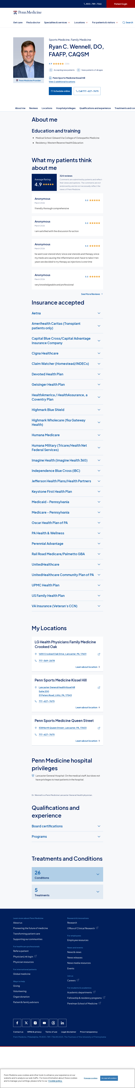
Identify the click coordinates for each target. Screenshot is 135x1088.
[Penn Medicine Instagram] (35, 1023)
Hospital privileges (66, 108)
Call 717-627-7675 (87, 91)
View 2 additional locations (62, 81)
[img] (85, 63)
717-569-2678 (47, 660)
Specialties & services (57, 22)
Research (72, 922)
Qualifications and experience (95, 108)
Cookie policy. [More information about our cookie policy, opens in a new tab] (55, 1081)
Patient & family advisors (26, 1002)
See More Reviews (92, 294)
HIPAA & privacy (34, 1032)
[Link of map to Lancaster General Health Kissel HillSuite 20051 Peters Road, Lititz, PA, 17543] (98, 687)
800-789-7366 (93, 4)
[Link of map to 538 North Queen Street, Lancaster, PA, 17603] (98, 728)
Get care (17, 22)
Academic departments (81, 992)
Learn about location (88, 666)
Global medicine (21, 973)
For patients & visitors (105, 22)
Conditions (42, 874)
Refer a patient (21, 951)
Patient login (120, 3)
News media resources (79, 962)
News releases (74, 957)
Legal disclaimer (68, 1032)
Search (127, 22)
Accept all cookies (109, 1078)
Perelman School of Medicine (84, 1003)
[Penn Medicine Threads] (53, 1023)
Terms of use (51, 1032)
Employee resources (77, 940)
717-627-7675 (47, 701)
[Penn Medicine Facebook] (17, 1023)
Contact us (18, 1032)
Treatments (42, 891)
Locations (81, 22)
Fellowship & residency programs (86, 997)
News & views (74, 952)
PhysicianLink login (25, 956)
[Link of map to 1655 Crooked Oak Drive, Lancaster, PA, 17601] (98, 654)
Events (70, 968)
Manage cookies (90, 1078)
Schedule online (60, 91)
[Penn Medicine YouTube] (44, 1023)
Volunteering (19, 991)
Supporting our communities (27, 939)
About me (20, 108)
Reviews (33, 108)
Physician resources (23, 961)
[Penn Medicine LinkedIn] (62, 1023)
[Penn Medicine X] (26, 1023)
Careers (73, 980)
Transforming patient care (26, 933)
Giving (16, 985)
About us (17, 922)
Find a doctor (33, 22)
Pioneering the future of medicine (30, 928)
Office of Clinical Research (82, 928)
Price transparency (89, 1032)
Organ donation (21, 996)
